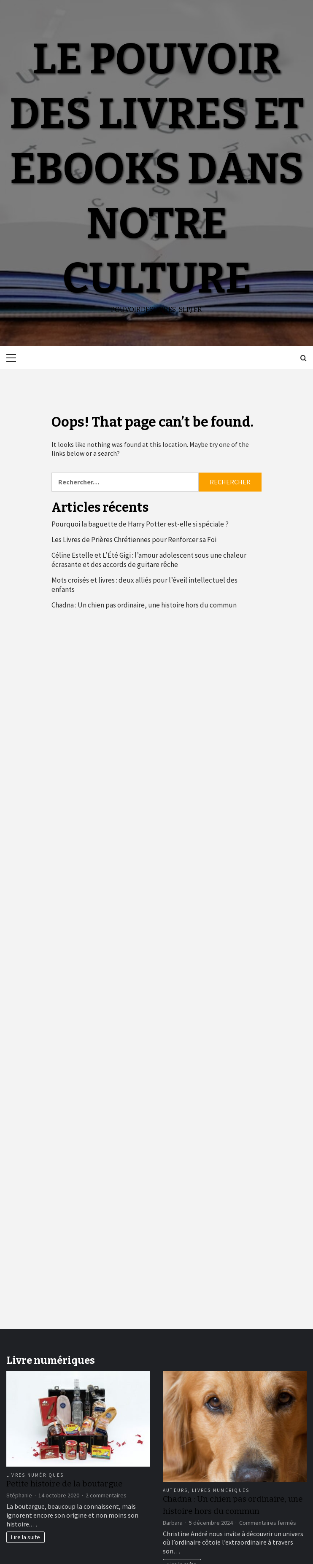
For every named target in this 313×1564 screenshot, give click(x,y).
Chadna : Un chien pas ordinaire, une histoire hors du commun (144, 605)
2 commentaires (106, 1495)
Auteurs (175, 1490)
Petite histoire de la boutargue (64, 1484)
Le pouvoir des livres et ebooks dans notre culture (157, 169)
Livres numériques (35, 1475)
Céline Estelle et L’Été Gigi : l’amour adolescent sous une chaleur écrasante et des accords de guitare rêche (148, 560)
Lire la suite (25, 1537)
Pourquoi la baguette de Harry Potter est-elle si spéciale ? (140, 524)
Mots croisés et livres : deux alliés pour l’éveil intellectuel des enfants (144, 584)
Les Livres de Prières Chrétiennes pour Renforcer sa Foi (133, 539)
